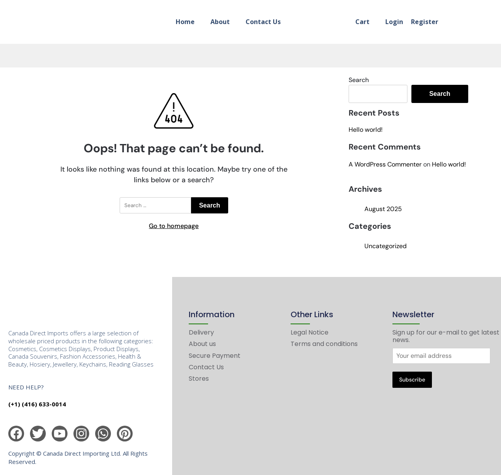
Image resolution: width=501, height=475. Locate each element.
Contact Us (263, 21)
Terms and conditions (324, 343)
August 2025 (383, 209)
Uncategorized (385, 246)
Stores (199, 378)
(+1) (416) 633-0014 (37, 404)
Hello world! (366, 129)
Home (185, 21)
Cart (362, 21)
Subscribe (412, 379)
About (220, 21)
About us (202, 343)
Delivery (201, 332)
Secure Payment (214, 355)
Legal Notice (309, 332)
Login (394, 21)
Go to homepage (174, 226)
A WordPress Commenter (385, 164)
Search (359, 80)
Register (424, 21)
